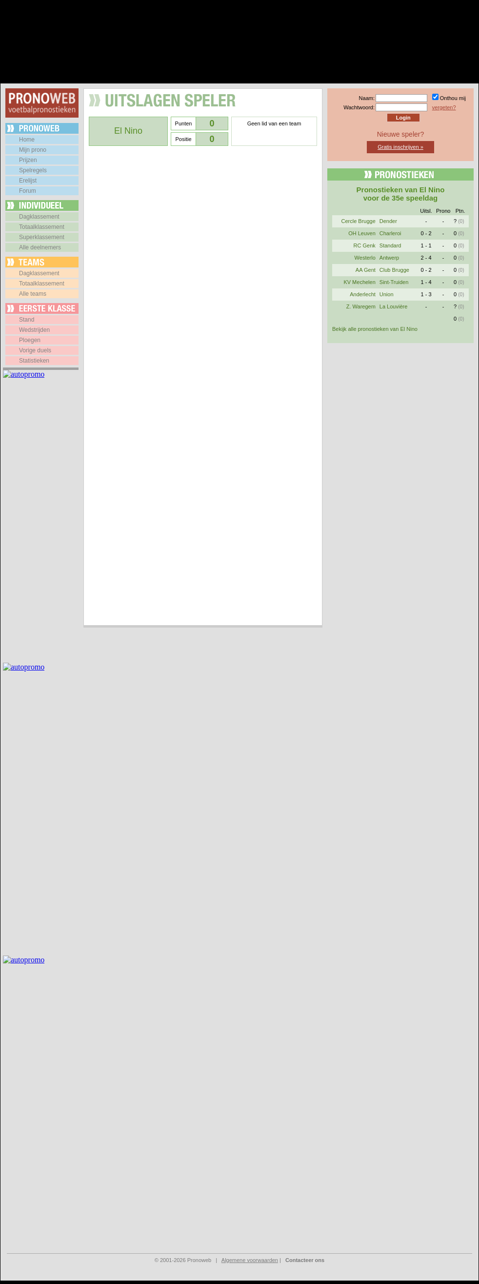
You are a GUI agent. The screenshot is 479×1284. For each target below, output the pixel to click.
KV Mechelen (359, 282)
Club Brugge (394, 270)
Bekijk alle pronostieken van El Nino (375, 329)
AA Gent (366, 270)
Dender (388, 221)
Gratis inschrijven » (400, 147)
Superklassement (41, 237)
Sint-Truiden (394, 282)
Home (27, 139)
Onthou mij (453, 98)
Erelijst (28, 180)
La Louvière (393, 306)
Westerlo (365, 258)
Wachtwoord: (359, 107)
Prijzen (28, 160)
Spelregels (33, 170)
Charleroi (390, 233)
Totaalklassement (41, 227)
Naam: (367, 98)
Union (386, 294)
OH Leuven (362, 233)
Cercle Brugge (358, 221)
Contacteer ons (304, 1260)
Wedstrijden (34, 329)
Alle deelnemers (40, 247)
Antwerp (389, 258)
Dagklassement (39, 216)
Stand (26, 319)
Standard (390, 245)
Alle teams (32, 293)
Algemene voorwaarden (249, 1260)
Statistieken (34, 360)
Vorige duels (35, 350)
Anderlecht (363, 294)
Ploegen (29, 340)
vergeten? (444, 107)
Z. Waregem (361, 306)
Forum (27, 190)
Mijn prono (32, 149)
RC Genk (365, 245)
